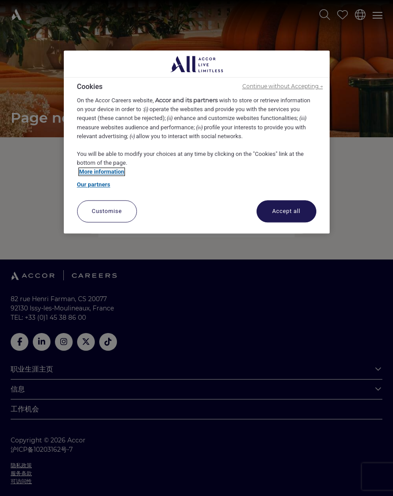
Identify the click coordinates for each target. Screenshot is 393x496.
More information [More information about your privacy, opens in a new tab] (102, 171)
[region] (197, 141)
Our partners (93, 184)
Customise (107, 211)
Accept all (286, 211)
